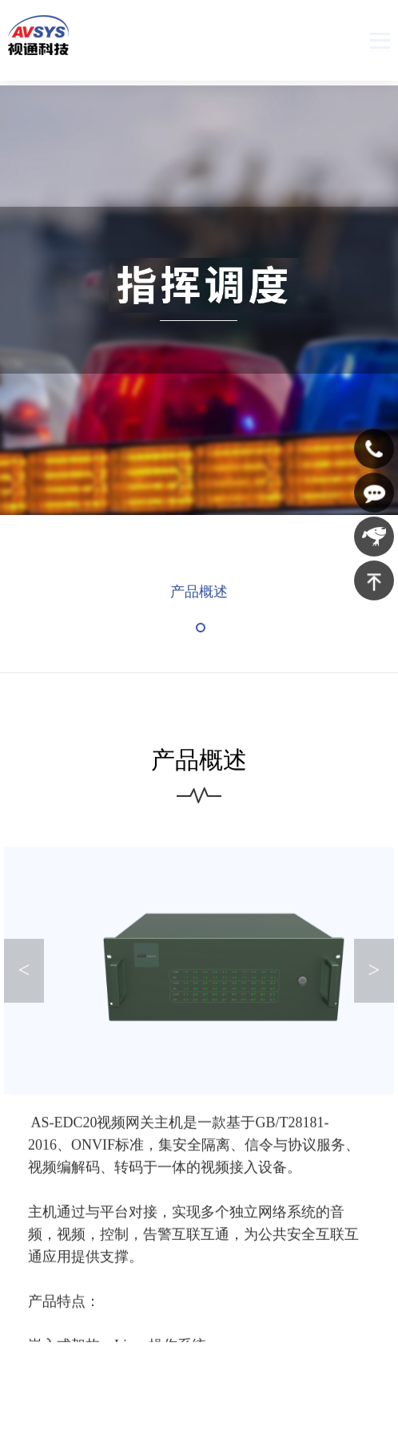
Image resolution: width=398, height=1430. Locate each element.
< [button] (24, 980)
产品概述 (199, 597)
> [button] (374, 980)
